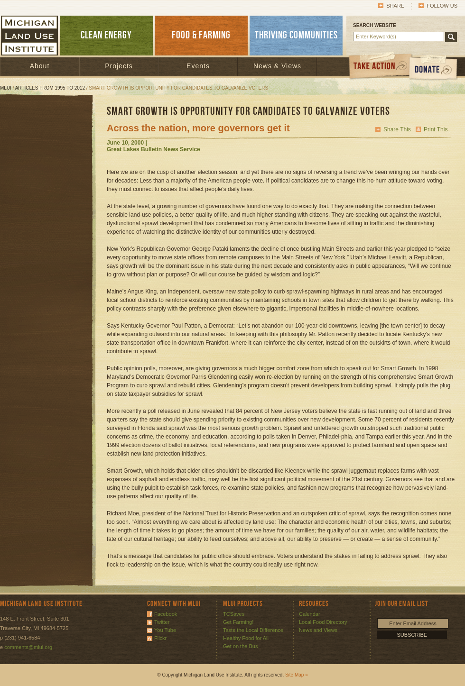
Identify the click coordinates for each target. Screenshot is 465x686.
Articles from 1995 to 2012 (50, 88)
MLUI (5, 88)
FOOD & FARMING (201, 35)
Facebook (165, 614)
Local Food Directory (323, 622)
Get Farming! (238, 622)
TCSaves (233, 614)
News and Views (318, 630)
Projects (119, 66)
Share (395, 6)
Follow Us (442, 6)
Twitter (161, 622)
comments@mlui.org (28, 647)
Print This (435, 129)
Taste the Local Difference (253, 630)
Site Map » (296, 674)
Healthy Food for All (246, 638)
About (40, 66)
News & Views (277, 66)
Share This (397, 129)
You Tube (165, 630)
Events (198, 66)
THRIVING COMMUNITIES (296, 35)
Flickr (160, 638)
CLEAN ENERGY (106, 35)
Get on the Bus (240, 646)
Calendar (309, 614)
